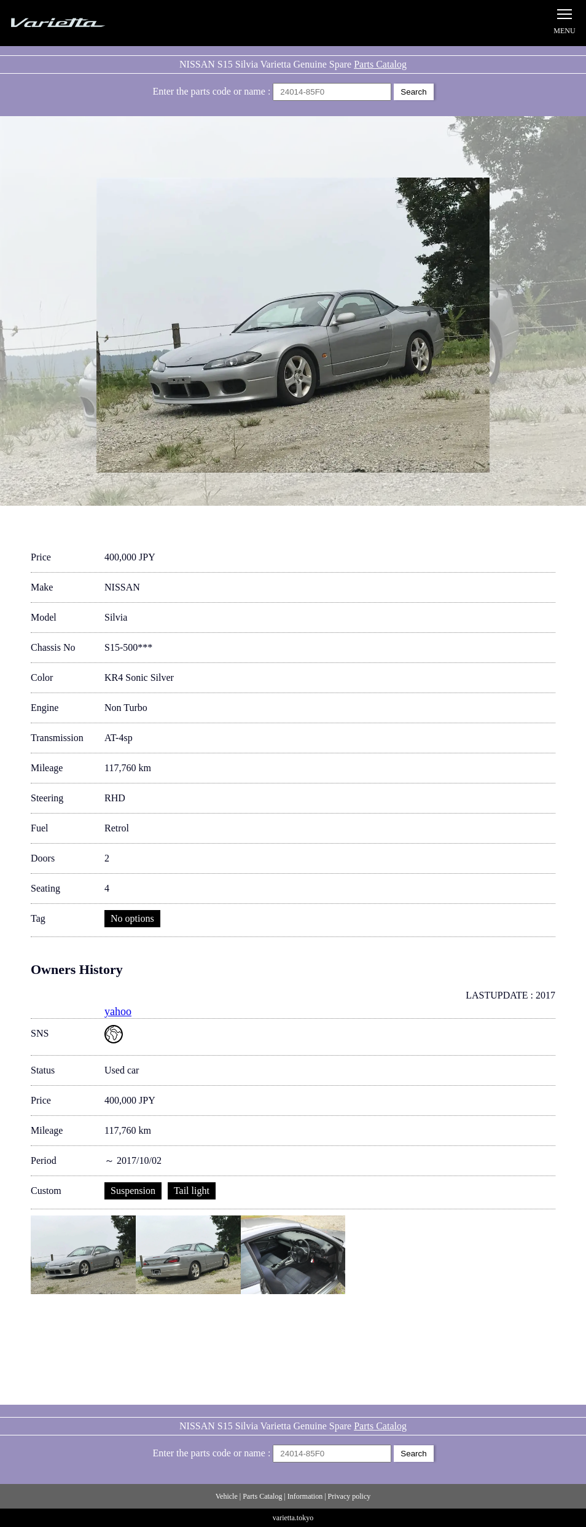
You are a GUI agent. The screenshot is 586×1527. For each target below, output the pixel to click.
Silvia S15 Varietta (86, 23)
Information (304, 1496)
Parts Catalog (380, 64)
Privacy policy (349, 1496)
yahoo (117, 1011)
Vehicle (227, 1496)
